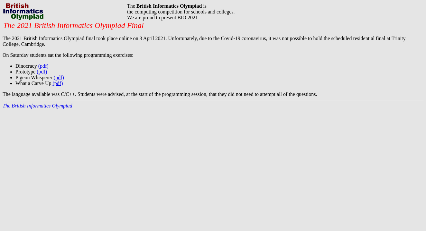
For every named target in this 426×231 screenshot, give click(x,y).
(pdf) (43, 66)
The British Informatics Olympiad (37, 105)
